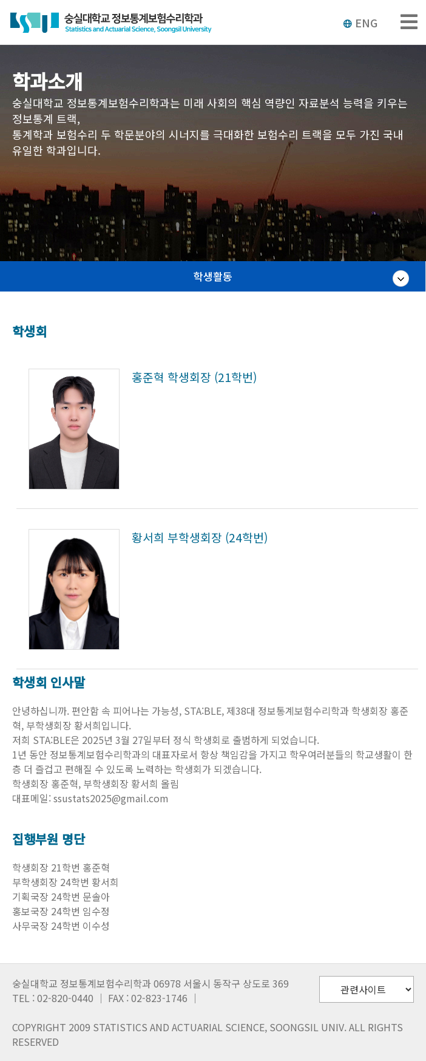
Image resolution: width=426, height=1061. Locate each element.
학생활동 (213, 276)
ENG (360, 22)
